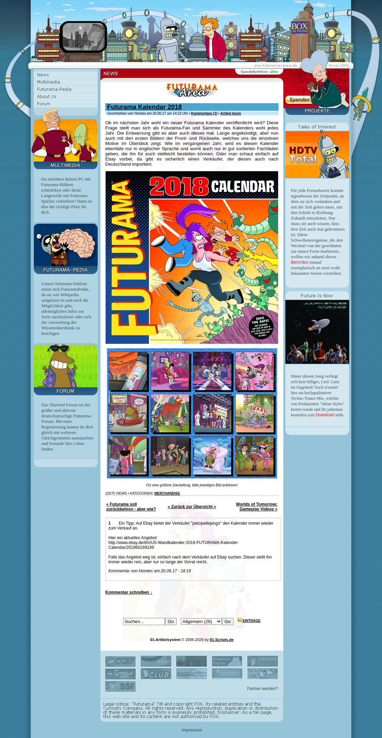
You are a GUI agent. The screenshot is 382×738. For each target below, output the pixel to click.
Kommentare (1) (204, 113)
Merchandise (167, 493)
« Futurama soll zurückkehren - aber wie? (131, 507)
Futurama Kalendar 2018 (144, 106)
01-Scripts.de (222, 640)
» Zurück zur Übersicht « (192, 506)
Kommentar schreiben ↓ (128, 592)
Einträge (249, 621)
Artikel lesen (231, 113)
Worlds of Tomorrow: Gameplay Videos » (256, 507)
